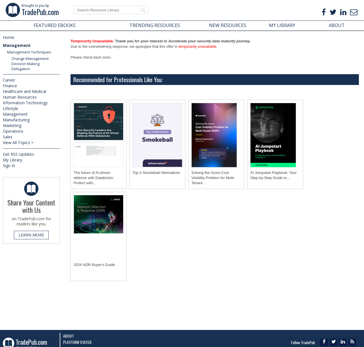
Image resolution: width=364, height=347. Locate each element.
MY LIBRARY (282, 25)
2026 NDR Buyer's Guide (94, 265)
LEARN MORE (31, 235)
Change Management (30, 58)
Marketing (12, 125)
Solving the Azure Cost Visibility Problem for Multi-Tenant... (213, 178)
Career (9, 80)
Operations (13, 131)
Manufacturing (16, 119)
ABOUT (337, 25)
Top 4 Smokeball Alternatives (156, 173)
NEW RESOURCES (227, 25)
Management (17, 45)
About (68, 336)
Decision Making (25, 63)
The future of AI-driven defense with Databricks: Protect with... (94, 178)
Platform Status (77, 342)
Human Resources (20, 97)
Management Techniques (29, 52)
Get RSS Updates (18, 154)
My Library (12, 160)
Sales (8, 137)
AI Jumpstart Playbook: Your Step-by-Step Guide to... (273, 175)
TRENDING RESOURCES (154, 25)
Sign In (9, 165)
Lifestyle (10, 108)
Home (8, 37)
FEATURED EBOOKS (55, 25)
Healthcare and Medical (24, 91)
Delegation (20, 68)
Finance (10, 85)
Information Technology (25, 102)
